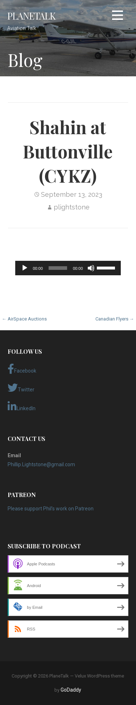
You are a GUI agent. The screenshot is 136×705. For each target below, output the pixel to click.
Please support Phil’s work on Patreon (51, 508)
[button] (117, 16)
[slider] (58, 268)
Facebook (22, 369)
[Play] (24, 268)
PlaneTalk (31, 15)
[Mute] (91, 268)
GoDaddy (71, 690)
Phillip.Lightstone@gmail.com (41, 464)
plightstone (72, 207)
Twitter (21, 388)
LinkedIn (22, 407)
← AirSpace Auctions (24, 319)
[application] (67, 268)
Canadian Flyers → (114, 319)
